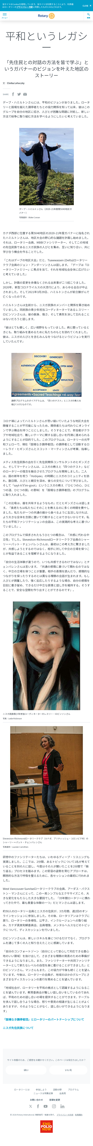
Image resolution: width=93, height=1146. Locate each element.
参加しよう (41, 1089)
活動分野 (57, 1089)
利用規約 (78, 1114)
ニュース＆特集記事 (43, 1093)
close (85, 5)
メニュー (5, 16)
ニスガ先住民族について (18, 1028)
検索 (88, 16)
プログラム (73, 1089)
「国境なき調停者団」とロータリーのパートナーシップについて (43, 1019)
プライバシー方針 (25, 6)
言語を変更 (54, 1099)
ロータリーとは (21, 1089)
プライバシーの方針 (65, 1114)
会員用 (62, 1093)
